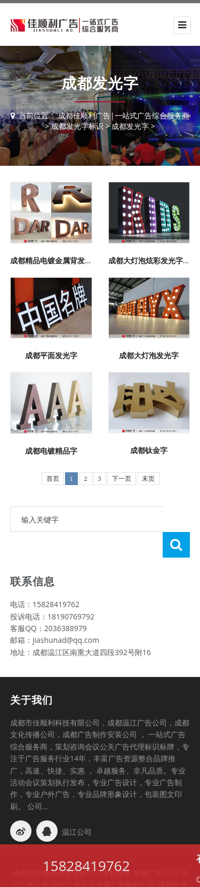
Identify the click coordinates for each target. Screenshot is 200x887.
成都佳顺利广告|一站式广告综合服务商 (123, 115)
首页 (52, 478)
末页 (148, 478)
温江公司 (77, 806)
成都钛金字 (148, 450)
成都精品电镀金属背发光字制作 (62, 260)
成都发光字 (130, 126)
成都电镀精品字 (51, 451)
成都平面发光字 (51, 355)
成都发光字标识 (77, 126)
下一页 (121, 478)
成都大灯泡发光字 (149, 355)
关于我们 (31, 674)
